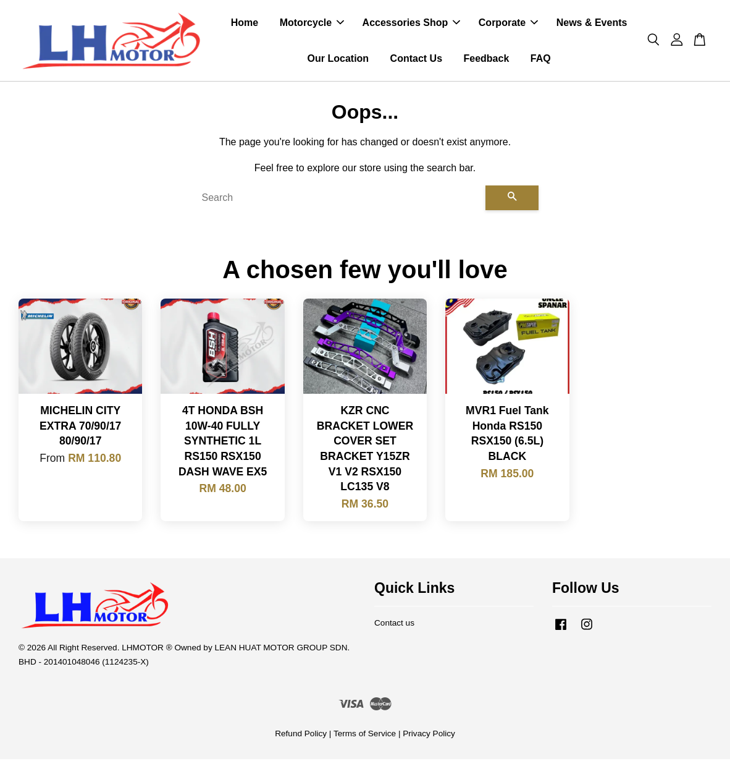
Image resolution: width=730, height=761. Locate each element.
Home (244, 24)
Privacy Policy (429, 735)
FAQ (541, 59)
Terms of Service (365, 735)
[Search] (338, 199)
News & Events (591, 24)
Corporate (508, 24)
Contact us (394, 624)
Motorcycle (312, 24)
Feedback (486, 59)
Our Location (338, 59)
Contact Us (416, 59)
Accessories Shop (412, 24)
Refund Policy (301, 735)
